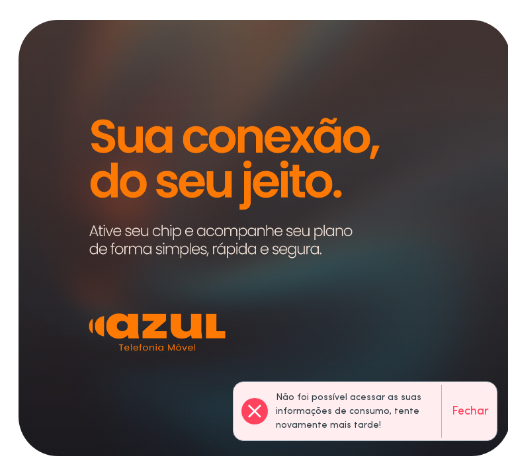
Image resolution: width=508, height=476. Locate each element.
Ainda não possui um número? (150, 341)
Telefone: (62, 284)
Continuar (403, 314)
